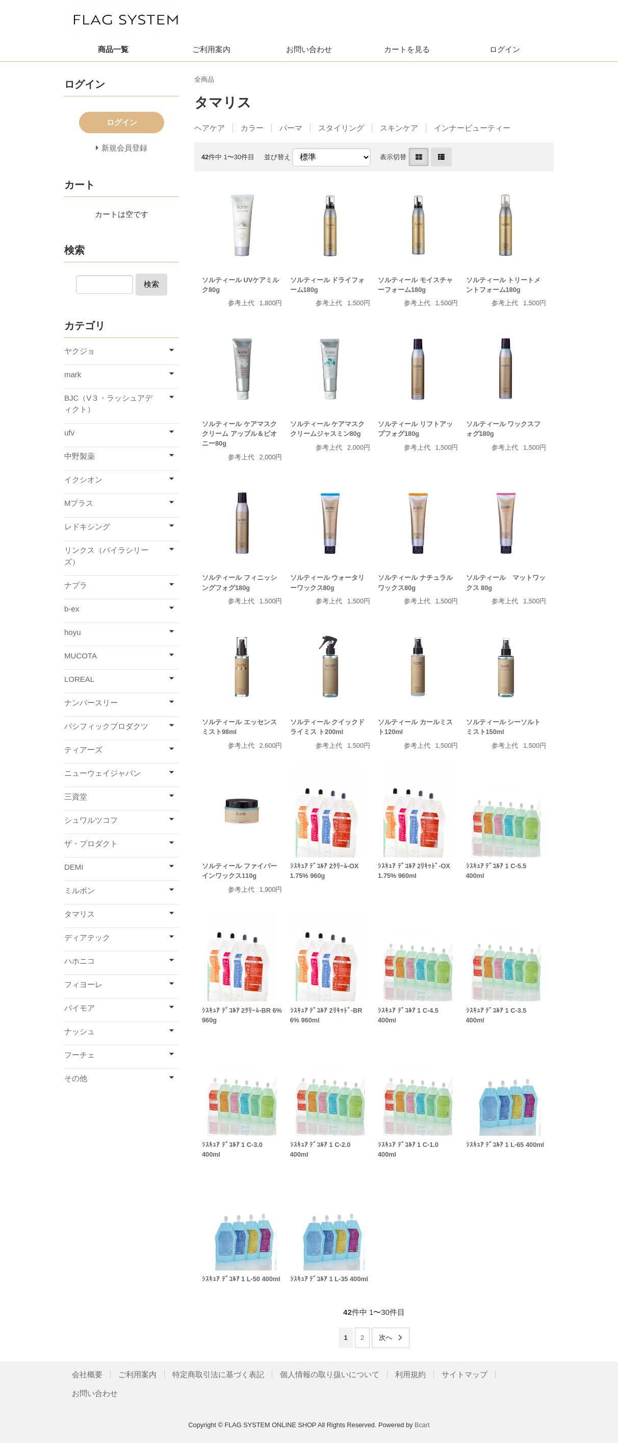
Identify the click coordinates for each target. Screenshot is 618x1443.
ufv (69, 432)
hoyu (72, 632)
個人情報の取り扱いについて (329, 1374)
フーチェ (79, 1054)
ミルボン (79, 890)
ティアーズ (83, 749)
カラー (252, 128)
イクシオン (83, 479)
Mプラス (79, 503)
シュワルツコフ (91, 820)
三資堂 (75, 796)
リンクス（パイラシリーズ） (106, 556)
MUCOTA (80, 655)
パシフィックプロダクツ (106, 726)
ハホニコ (79, 961)
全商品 (204, 79)
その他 (75, 1078)
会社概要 (87, 1374)
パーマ (290, 128)
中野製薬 (79, 456)
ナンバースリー (91, 702)
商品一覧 (113, 49)
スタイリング (341, 128)
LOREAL (79, 679)
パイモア (79, 1008)
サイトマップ (464, 1374)
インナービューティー (472, 128)
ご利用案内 (211, 49)
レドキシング (87, 526)
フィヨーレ (83, 984)
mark (72, 374)
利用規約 (410, 1374)
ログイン (505, 49)
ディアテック (87, 937)
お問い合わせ (309, 49)
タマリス (79, 914)
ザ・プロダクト (91, 843)
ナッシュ (79, 1031)
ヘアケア (209, 128)
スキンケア (399, 128)
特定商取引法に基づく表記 (218, 1374)
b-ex (71, 608)
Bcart (422, 1425)
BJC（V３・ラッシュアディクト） (108, 404)
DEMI (74, 867)
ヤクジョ (79, 351)
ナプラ (75, 585)
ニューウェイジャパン (102, 773)
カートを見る (407, 49)
